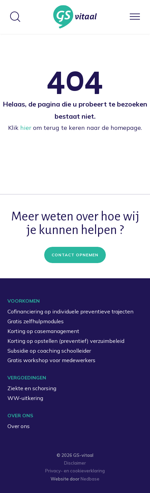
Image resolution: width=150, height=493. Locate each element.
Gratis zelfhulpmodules (35, 321)
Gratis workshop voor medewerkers (51, 360)
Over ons (18, 426)
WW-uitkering (25, 398)
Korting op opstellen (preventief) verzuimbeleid (65, 340)
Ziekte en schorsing (31, 388)
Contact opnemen (75, 254)
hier (25, 128)
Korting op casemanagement (43, 331)
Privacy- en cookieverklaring (75, 470)
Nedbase (90, 479)
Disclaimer (75, 463)
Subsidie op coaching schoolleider (49, 350)
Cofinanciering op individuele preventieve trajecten (70, 311)
